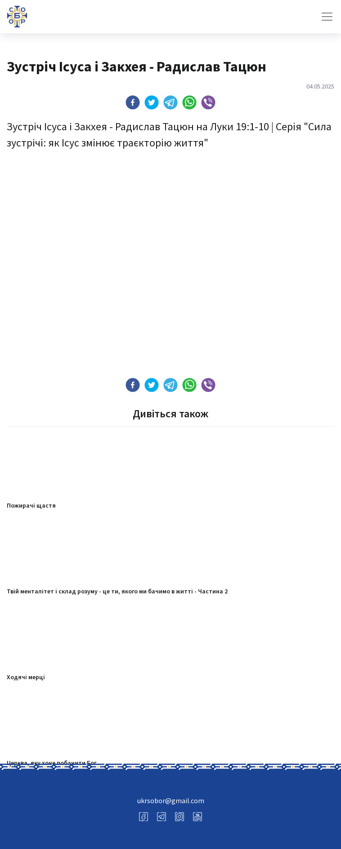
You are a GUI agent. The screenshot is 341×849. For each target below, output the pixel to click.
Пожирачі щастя (31, 505)
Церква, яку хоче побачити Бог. (52, 763)
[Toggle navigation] (327, 16)
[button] (133, 102)
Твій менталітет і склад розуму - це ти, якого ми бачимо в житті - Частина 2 (117, 591)
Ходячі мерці (26, 677)
